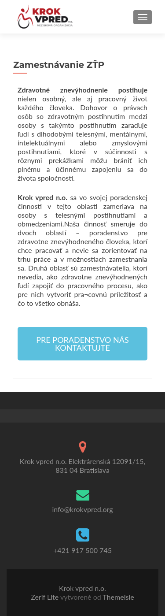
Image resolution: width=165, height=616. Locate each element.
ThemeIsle (118, 597)
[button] (82, 343)
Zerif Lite (45, 597)
